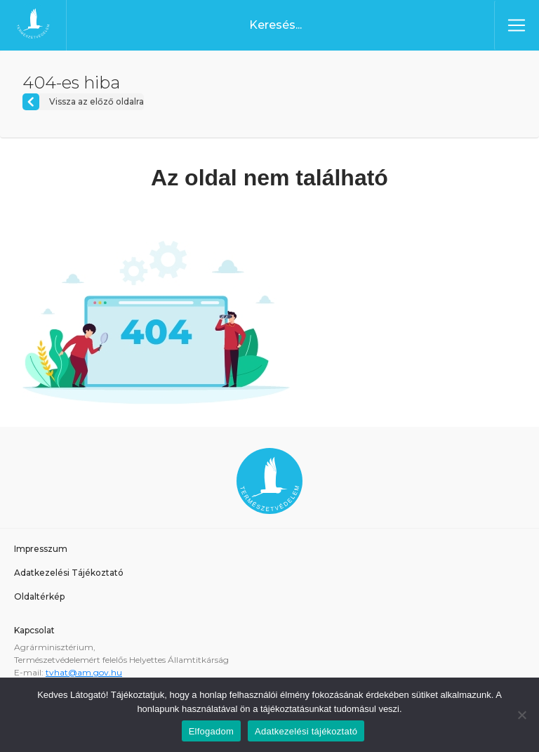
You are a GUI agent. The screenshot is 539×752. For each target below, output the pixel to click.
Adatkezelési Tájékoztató (69, 572)
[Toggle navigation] (516, 25)
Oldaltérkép (39, 596)
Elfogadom (211, 731)
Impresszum (40, 548)
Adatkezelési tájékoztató (306, 731)
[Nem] (521, 715)
